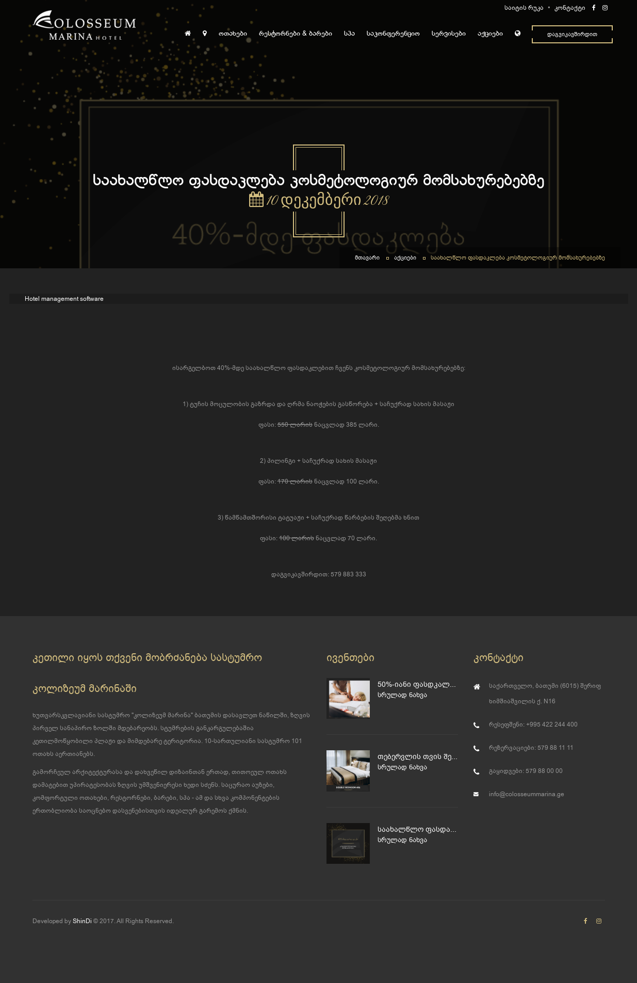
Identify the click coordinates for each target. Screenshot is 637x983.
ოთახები (233, 33)
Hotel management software (64, 299)
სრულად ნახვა (402, 694)
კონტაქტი (569, 8)
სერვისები (449, 33)
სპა (349, 33)
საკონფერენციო (393, 33)
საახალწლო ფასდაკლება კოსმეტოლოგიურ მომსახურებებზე (518, 258)
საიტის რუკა (524, 8)
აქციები (490, 33)
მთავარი (367, 258)
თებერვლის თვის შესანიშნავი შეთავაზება (418, 757)
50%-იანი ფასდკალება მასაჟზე (418, 684)
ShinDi (82, 921)
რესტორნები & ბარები (295, 33)
